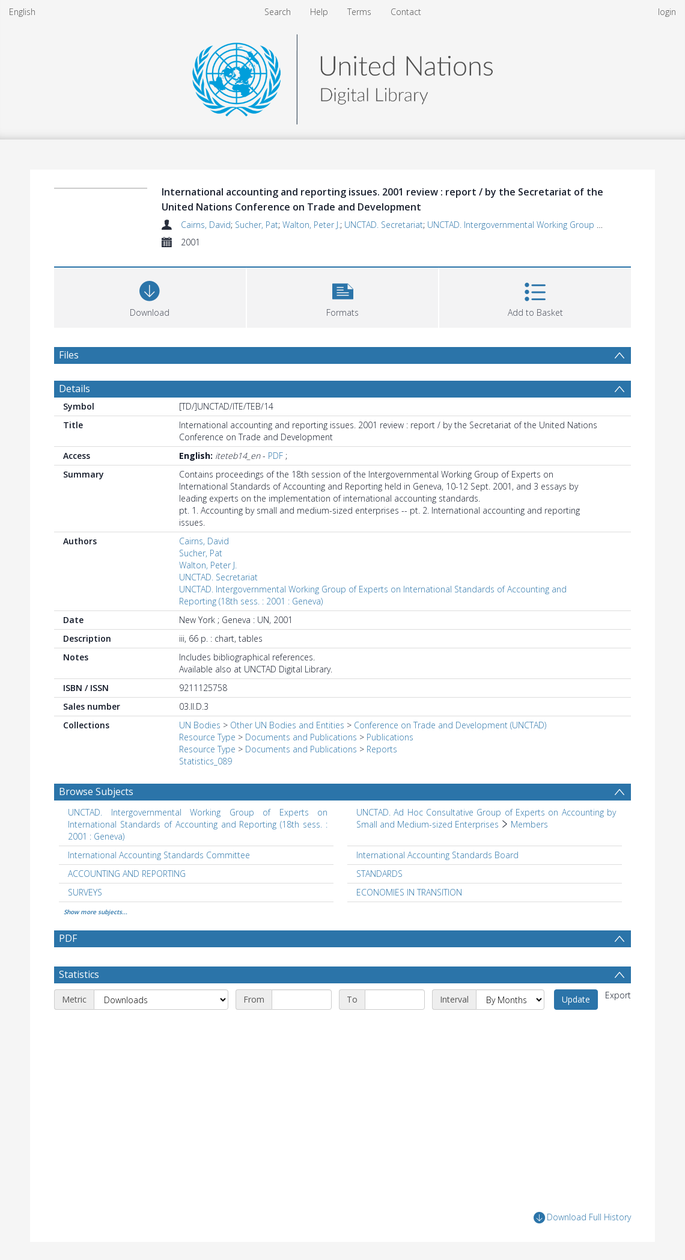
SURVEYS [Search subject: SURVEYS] (85, 892)
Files (69, 354)
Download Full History (582, 1217)
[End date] (395, 999)
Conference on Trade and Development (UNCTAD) (450, 725)
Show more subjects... (95, 912)
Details (74, 388)
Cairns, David (206, 224)
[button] (343, 296)
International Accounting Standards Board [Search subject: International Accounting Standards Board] (437, 855)
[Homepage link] (342, 76)
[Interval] (510, 999)
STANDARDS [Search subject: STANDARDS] (379, 873)
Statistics (79, 974)
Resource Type (207, 737)
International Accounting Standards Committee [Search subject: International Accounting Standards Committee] (159, 855)
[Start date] (302, 999)
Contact (406, 11)
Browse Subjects (96, 791)
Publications (390, 737)
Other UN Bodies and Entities (287, 725)
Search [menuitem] (277, 11)
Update (576, 999)
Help (319, 11)
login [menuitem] (667, 11)
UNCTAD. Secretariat (383, 224)
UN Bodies (200, 725)
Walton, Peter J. (311, 224)
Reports (382, 749)
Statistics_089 (205, 761)
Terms (359, 11)
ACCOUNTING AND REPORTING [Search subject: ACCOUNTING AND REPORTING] (127, 873)
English (22, 11)
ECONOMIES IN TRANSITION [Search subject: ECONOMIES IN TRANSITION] (409, 892)
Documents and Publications (301, 737)
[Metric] (161, 999)
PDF (275, 455)
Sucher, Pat (256, 224)
